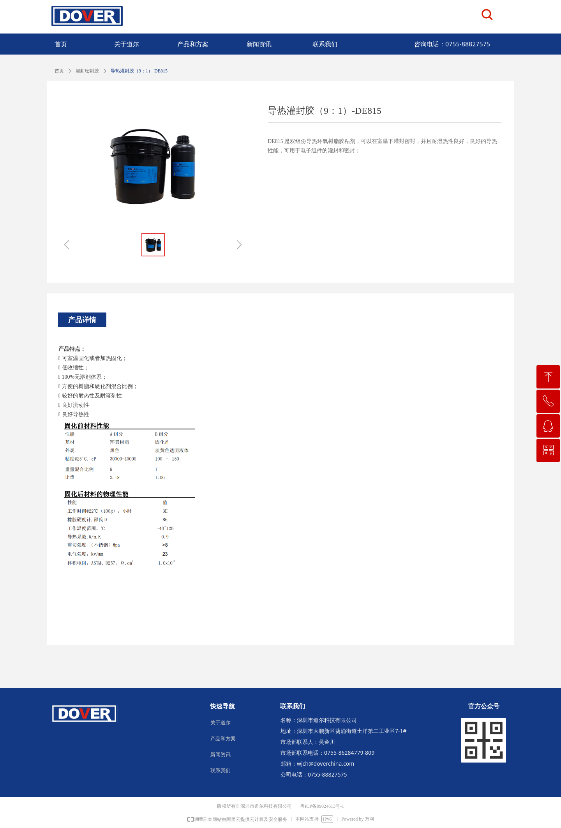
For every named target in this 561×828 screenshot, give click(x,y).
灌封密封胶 (87, 71)
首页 (59, 71)
